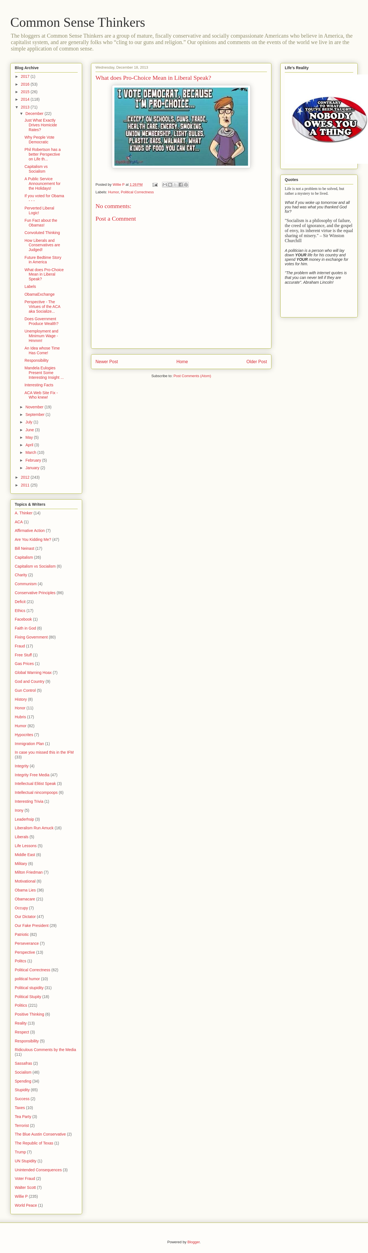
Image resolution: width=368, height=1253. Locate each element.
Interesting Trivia (29, 801)
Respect (22, 1032)
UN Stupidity (25, 1161)
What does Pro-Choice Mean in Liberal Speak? (44, 274)
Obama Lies (25, 890)
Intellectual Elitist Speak (35, 783)
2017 (26, 76)
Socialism (23, 1072)
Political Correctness (137, 192)
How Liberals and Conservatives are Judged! (42, 245)
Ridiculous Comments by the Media (45, 1049)
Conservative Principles (35, 593)
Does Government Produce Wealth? (41, 321)
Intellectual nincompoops (36, 792)
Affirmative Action (30, 530)
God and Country (30, 681)
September (35, 414)
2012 (26, 477)
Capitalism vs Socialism (36, 169)
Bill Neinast (24, 548)
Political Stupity (28, 996)
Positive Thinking (29, 1014)
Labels (30, 286)
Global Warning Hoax (33, 672)
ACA (19, 522)
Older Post (256, 361)
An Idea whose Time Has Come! (42, 350)
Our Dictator (25, 916)
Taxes (20, 1107)
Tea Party (23, 1116)
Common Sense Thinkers (77, 22)
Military (21, 863)
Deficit (20, 601)
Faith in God (25, 628)
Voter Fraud (25, 1178)
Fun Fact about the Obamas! (40, 222)
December (34, 113)
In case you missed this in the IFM (44, 752)
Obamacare (25, 899)
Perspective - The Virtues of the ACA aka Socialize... (42, 307)
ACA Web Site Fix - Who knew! (41, 395)
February (33, 460)
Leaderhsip (24, 819)
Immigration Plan (29, 743)
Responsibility (36, 360)
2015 (26, 92)
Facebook (23, 619)
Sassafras (23, 1063)
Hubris (20, 717)
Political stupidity (29, 987)
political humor (27, 979)
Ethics (20, 610)
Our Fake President (31, 925)
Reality (21, 1023)
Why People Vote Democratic (39, 139)
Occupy (21, 908)
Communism (26, 584)
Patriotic (22, 934)
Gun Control (25, 690)
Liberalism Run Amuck (34, 828)
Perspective (25, 952)
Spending (23, 1081)
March (31, 452)
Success (22, 1099)
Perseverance (27, 943)
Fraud (20, 646)
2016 (26, 84)
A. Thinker (24, 513)
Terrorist (22, 1125)
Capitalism (24, 557)
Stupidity (22, 1090)
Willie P (21, 1196)
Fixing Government (31, 637)
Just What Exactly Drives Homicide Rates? (40, 125)
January (32, 468)
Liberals (21, 837)
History (21, 699)
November (34, 407)
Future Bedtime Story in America (42, 259)
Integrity (22, 766)
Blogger (193, 1242)
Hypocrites (24, 734)
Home (182, 361)
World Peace (26, 1205)
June (30, 430)
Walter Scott (25, 1187)
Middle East (25, 854)
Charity (21, 575)
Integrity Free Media (32, 775)
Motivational (25, 881)
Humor (113, 192)
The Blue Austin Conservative (40, 1134)
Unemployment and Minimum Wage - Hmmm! (41, 336)
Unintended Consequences (38, 1170)
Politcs (20, 961)
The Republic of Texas (34, 1143)
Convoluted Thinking (42, 232)
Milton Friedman (29, 872)
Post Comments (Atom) (192, 376)
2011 (26, 485)
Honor (20, 708)
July (29, 422)
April (29, 445)
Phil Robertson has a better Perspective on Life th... (42, 154)
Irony (19, 810)
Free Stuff (23, 655)
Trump (20, 1152)
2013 (26, 107)
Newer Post (106, 361)
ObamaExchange (39, 294)
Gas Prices (24, 663)
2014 (26, 99)
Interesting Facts (38, 385)
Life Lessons (26, 846)
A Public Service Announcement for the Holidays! (42, 184)
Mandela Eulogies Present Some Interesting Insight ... (44, 373)
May (29, 437)
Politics (21, 1005)
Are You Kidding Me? (33, 539)
